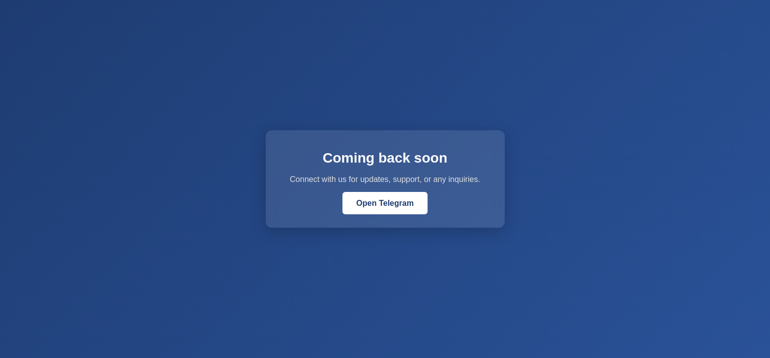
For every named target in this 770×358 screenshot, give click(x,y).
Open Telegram (385, 203)
